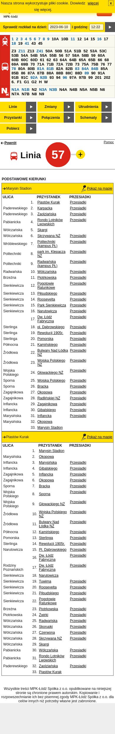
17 (106, 39)
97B (82, 77)
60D (33, 60)
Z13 (30, 51)
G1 (26, 82)
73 (77, 64)
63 (55, 60)
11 (72, 39)
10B (64, 39)
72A (59, 64)
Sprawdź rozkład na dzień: (25, 27)
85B (15, 73)
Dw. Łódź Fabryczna (45, 319)
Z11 (21, 51)
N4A (63, 89)
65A (82, 60)
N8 (34, 94)
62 (49, 60)
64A (63, 60)
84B (94, 68)
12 (79, 39)
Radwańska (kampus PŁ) (47, 264)
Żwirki (43, 615)
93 (52, 77)
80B (31, 68)
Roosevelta (46, 299)
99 (90, 77)
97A (72, 77)
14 (86, 39)
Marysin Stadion (50, 428)
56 (61, 55)
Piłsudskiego (47, 293)
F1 (19, 82)
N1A (15, 89)
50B (58, 51)
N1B (25, 89)
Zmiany (51, 107)
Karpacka (44, 208)
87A (31, 73)
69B (24, 64)
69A (15, 64)
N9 (41, 94)
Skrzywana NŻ (48, 236)
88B (59, 73)
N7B (25, 94)
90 (93, 73)
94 (58, 77)
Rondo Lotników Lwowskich (50, 222)
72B (69, 64)
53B (15, 55)
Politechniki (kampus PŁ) (47, 244)
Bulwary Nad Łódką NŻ (49, 524)
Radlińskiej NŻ (48, 398)
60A (101, 55)
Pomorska (45, 339)
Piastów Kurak (48, 202)
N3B (53, 89)
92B (43, 77)
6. (13, 82)
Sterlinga (46, 538)
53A (93, 51)
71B (50, 64)
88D (78, 73)
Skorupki (46, 627)
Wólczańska (47, 272)
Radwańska (48, 621)
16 (99, 39)
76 (103, 64)
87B (40, 73)
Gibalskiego (46, 410)
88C (69, 73)
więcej (93, 3)
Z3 (14, 51)
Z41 (40, 51)
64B (72, 60)
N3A (43, 89)
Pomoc (109, 142)
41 (27, 43)
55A (43, 55)
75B (94, 64)
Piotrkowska (47, 278)
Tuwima (45, 581)
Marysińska (48, 463)
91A (101, 73)
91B (15, 77)
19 (20, 43)
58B (85, 55)
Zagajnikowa (47, 404)
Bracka (42, 386)
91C (24, 77)
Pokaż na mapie (96, 188)
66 (100, 60)
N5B (94, 89)
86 (23, 73)
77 (109, 64)
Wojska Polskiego (51, 380)
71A (40, 64)
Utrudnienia (88, 107)
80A (21, 68)
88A (50, 73)
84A (85, 68)
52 (85, 51)
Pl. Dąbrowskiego (52, 550)
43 (34, 43)
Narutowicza (47, 311)
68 (106, 60)
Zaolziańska (46, 214)
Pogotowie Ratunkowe (46, 285)
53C (103, 51)
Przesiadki (78, 202)
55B (53, 55)
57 (67, 55)
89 (87, 73)
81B (50, 68)
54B (33, 55)
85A (104, 68)
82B (69, 68)
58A (75, 55)
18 (14, 43)
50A (48, 51)
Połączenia (51, 118)
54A (24, 55)
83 (77, 68)
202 (107, 77)
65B (92, 60)
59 (93, 55)
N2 (34, 89)
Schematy (88, 118)
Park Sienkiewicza (51, 305)
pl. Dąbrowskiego (51, 327)
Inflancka (44, 416)
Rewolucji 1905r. (50, 333)
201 (98, 77)
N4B (74, 89)
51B (77, 51)
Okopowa (44, 392)
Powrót (10, 143)
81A (40, 68)
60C (24, 60)
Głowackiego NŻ (50, 373)
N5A (84, 89)
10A (55, 39)
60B (15, 60)
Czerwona (47, 632)
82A (59, 68)
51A (68, 51)
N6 (102, 89)
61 (42, 60)
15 (93, 39)
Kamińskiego (47, 345)
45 (40, 43)
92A (33, 77)
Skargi (42, 230)
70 (32, 64)
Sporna (44, 494)
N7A (15, 94)
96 (65, 77)
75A (85, 64)
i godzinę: (80, 27)
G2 (34, 82)
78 (14, 68)
